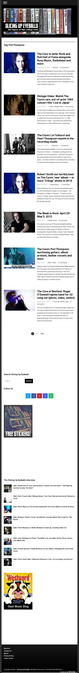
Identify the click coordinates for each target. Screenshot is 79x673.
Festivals (57, 301)
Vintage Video (58, 106)
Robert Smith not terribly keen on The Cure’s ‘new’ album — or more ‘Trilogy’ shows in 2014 (55, 177)
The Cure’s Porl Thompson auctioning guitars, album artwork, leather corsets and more (54, 254)
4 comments (69, 106)
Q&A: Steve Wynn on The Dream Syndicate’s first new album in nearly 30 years (43, 507)
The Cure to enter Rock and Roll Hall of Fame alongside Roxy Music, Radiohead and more (54, 58)
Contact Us (8, 651)
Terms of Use (8, 658)
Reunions (55, 145)
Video (51, 106)
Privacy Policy (9, 656)
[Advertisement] (39, 352)
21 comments (62, 262)
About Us (7, 648)
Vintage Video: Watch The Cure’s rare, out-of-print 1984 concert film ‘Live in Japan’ (55, 99)
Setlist (62, 301)
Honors (55, 67)
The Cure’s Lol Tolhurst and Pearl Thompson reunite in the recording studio (55, 138)
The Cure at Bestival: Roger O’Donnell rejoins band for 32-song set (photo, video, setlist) (56, 294)
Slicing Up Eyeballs (23, 669)
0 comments (63, 220)
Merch (6, 653)
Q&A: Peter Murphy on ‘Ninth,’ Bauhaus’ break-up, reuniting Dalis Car (40, 528)
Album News (55, 184)
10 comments (64, 67)
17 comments (65, 184)
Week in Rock (52, 220)
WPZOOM (71, 672)
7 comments (64, 145)
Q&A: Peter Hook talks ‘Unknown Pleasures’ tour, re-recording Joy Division (42, 559)
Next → (43, 334)
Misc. (50, 262)
